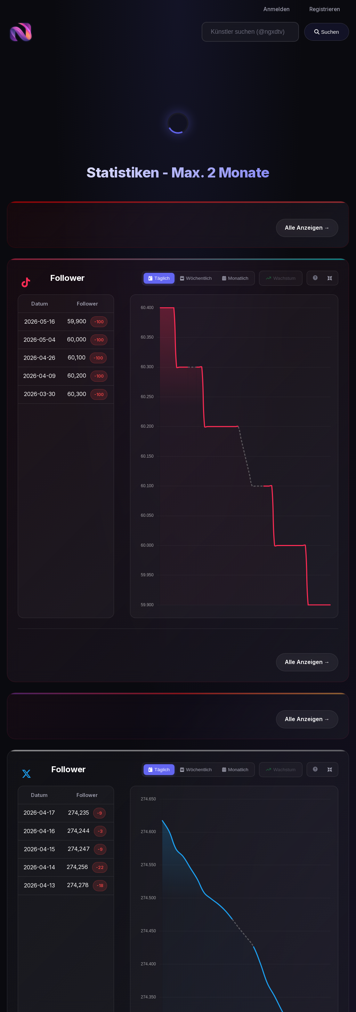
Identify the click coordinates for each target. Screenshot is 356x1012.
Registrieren (324, 9)
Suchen (326, 32)
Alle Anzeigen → (307, 227)
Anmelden (277, 9)
